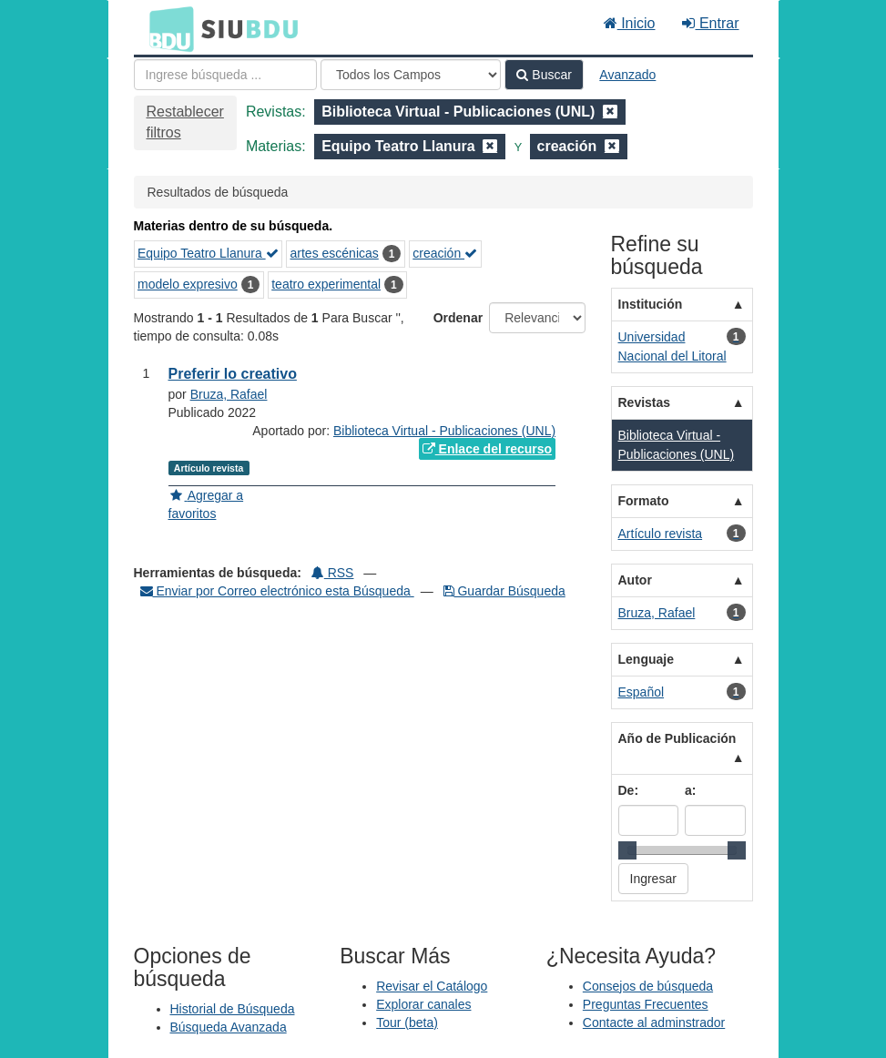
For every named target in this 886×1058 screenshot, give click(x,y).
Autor (635, 580)
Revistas (644, 402)
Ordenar (458, 317)
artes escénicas (334, 253)
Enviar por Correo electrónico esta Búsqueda (277, 591)
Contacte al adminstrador (654, 1022)
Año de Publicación (677, 738)
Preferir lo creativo (232, 373)
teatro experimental (326, 284)
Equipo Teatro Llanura (208, 253)
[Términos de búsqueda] (225, 74)
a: (690, 790)
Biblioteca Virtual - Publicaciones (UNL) (444, 430)
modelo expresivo (187, 284)
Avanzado (627, 74)
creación (444, 253)
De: (628, 790)
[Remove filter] (610, 111)
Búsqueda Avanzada (228, 1027)
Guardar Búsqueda (504, 591)
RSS (332, 572)
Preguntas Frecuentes (645, 1004)
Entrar (710, 23)
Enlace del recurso (487, 449)
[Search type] (411, 74)
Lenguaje (646, 659)
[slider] (627, 850)
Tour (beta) (407, 1022)
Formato (643, 500)
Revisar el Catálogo (431, 986)
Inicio (630, 23)
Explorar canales (423, 1004)
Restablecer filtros (185, 122)
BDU (166, 28)
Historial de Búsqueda (232, 1009)
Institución (650, 304)
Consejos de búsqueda (648, 986)
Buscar (543, 74)
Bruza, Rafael (229, 394)
